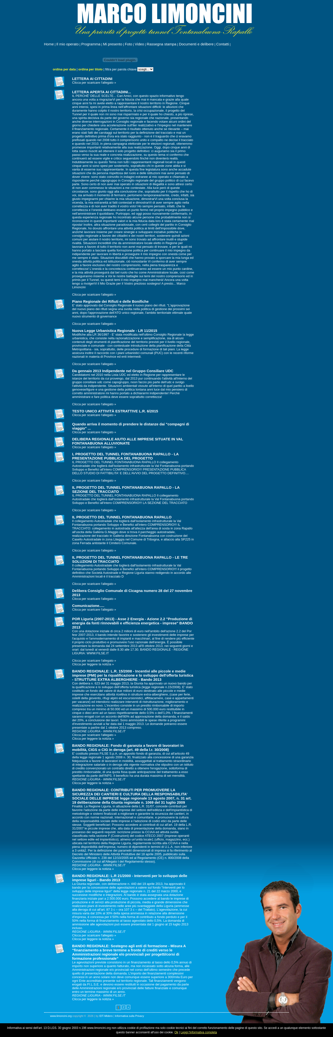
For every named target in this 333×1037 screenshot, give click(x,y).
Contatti (222, 44)
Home (49, 44)
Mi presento (112, 44)
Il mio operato (67, 44)
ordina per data (64, 69)
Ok (176, 1032)
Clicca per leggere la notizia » (93, 664)
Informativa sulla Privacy (129, 1015)
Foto (128, 44)
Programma (90, 44)
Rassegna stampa (161, 44)
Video (139, 44)
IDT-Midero (106, 1015)
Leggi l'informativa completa (199, 1032)
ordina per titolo (90, 69)
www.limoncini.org (61, 1015)
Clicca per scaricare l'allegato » (94, 82)
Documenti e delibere (196, 44)
